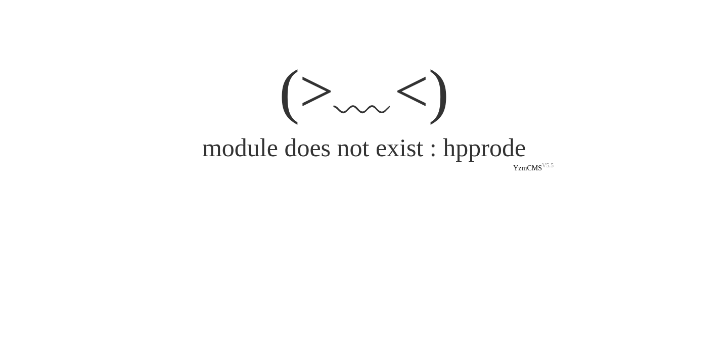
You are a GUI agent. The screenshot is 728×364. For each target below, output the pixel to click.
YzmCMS (527, 168)
